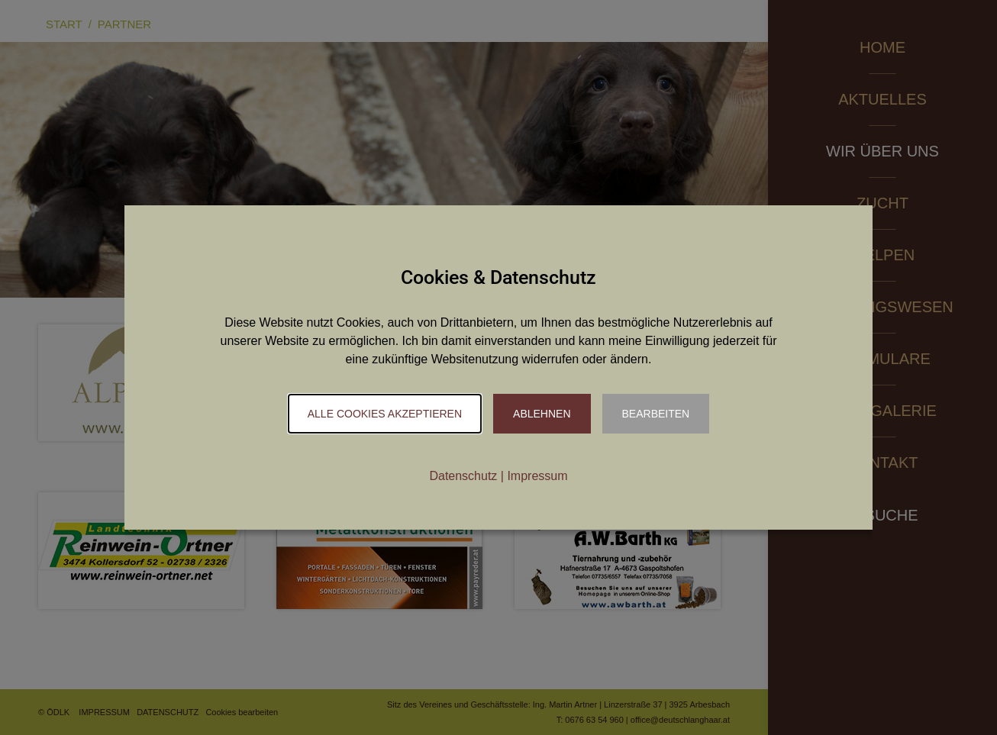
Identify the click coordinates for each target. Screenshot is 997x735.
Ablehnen (541, 414)
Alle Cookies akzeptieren (385, 414)
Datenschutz (463, 475)
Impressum (537, 475)
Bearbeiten (656, 414)
